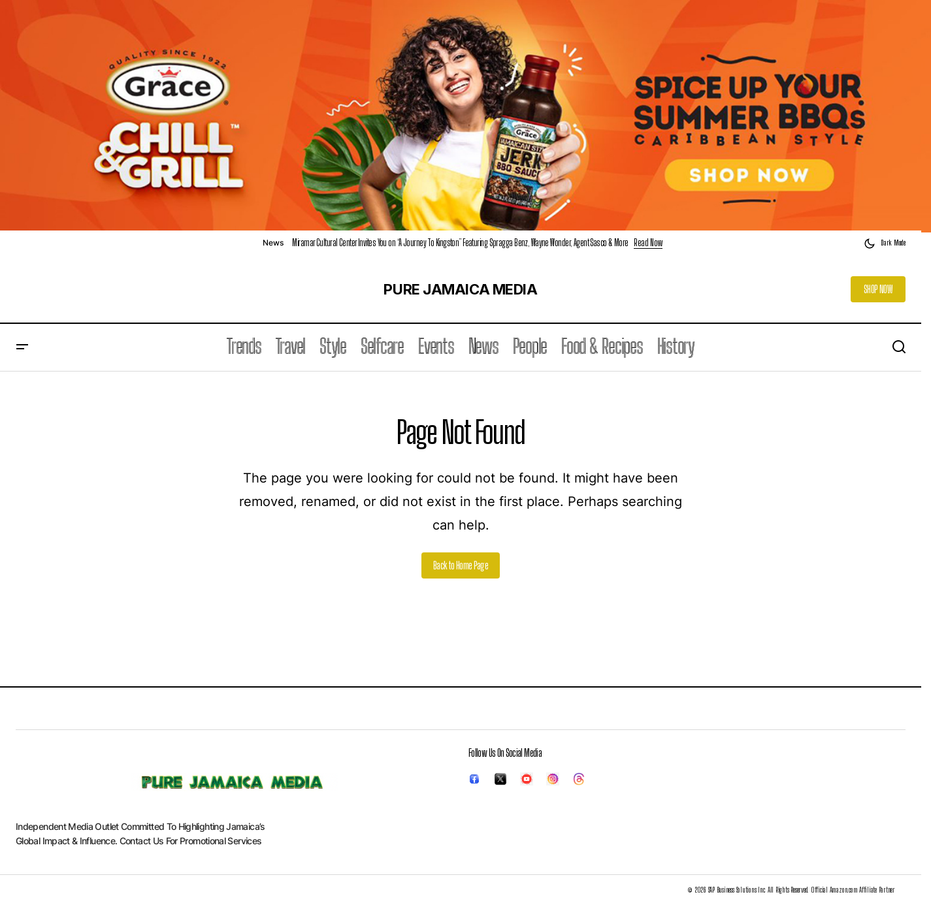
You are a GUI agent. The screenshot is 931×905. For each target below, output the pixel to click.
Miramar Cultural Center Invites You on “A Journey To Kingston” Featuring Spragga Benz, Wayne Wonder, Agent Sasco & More (460, 243)
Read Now (648, 243)
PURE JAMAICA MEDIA (460, 289)
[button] (885, 243)
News (273, 242)
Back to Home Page (460, 565)
